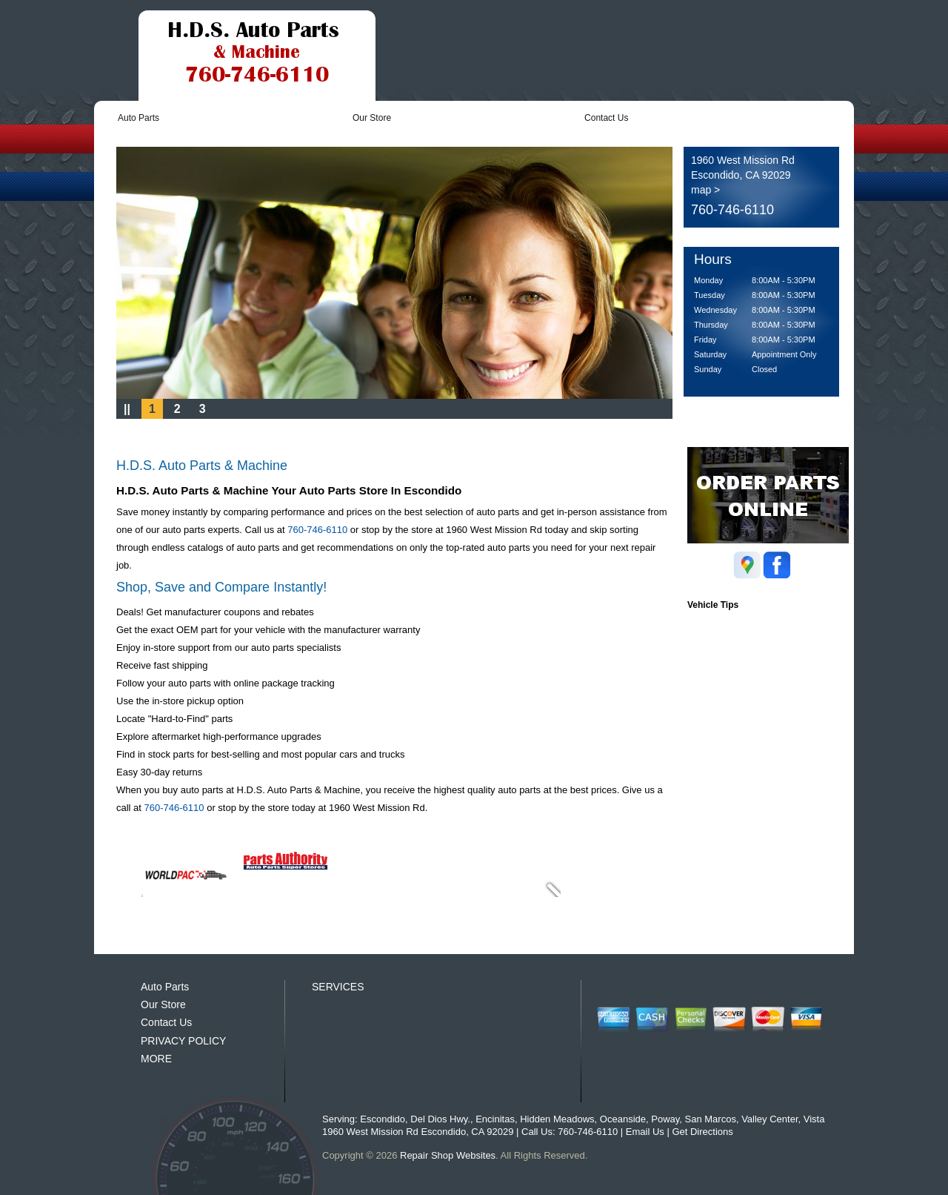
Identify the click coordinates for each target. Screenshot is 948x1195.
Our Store (372, 118)
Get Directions (702, 1131)
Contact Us (606, 118)
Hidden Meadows (557, 1119)
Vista (814, 1119)
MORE (156, 1059)
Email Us (645, 1131)
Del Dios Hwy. (440, 1119)
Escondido (382, 1119)
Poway (665, 1119)
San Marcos (710, 1119)
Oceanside (623, 1119)
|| (127, 409)
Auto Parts (138, 118)
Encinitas (495, 1119)
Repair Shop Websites (447, 1155)
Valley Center (769, 1119)
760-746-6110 (732, 209)
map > (705, 190)
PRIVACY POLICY (183, 1041)
